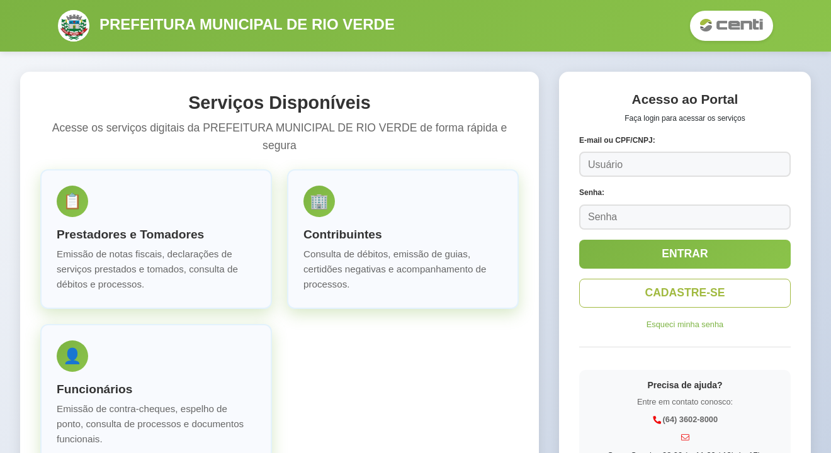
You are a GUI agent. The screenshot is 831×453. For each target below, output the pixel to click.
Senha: (591, 192)
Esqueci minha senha (685, 324)
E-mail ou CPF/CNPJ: (617, 140)
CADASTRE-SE (685, 292)
